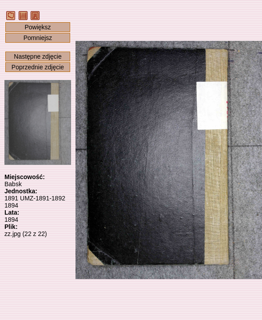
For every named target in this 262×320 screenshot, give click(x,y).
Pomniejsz (38, 37)
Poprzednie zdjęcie (38, 67)
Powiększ (37, 27)
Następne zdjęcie (37, 56)
